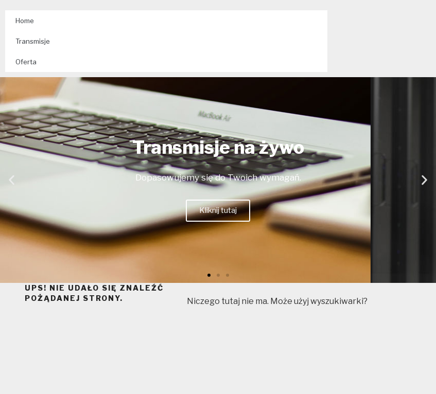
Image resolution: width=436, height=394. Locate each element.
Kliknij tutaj (218, 210)
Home (24, 20)
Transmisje (32, 41)
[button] (209, 275)
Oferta (26, 62)
